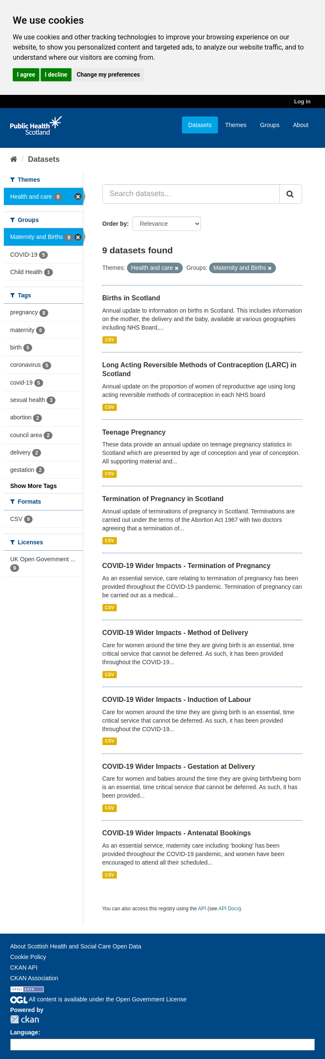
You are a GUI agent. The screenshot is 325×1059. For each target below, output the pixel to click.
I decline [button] (56, 74)
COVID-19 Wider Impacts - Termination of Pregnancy (186, 565)
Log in (302, 101)
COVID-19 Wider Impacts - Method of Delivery (175, 632)
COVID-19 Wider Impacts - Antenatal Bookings (176, 833)
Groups (269, 125)
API (202, 909)
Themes (236, 125)
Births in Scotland (131, 298)
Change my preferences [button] (108, 74)
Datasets (200, 125)
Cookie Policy (28, 957)
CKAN (24, 1019)
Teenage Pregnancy (134, 432)
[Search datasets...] (191, 194)
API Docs (229, 909)
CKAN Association (34, 978)
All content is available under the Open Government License (98, 999)
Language (24, 1032)
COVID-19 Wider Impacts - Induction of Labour (176, 699)
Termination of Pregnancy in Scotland (163, 498)
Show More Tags (33, 485)
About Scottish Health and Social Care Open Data (75, 946)
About (300, 125)
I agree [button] (26, 74)
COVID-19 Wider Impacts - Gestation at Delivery (178, 766)
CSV (109, 339)
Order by (114, 223)
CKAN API (24, 967)
